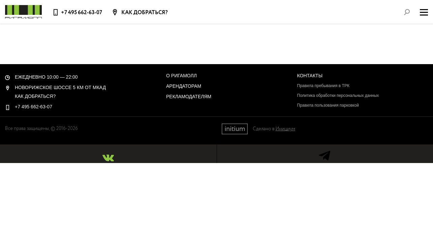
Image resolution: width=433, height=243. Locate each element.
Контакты (310, 75)
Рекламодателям (188, 96)
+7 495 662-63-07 (81, 13)
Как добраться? (144, 13)
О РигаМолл (181, 75)
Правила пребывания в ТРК (323, 85)
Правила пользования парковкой (328, 105)
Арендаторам (183, 86)
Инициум (285, 129)
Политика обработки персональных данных (338, 95)
